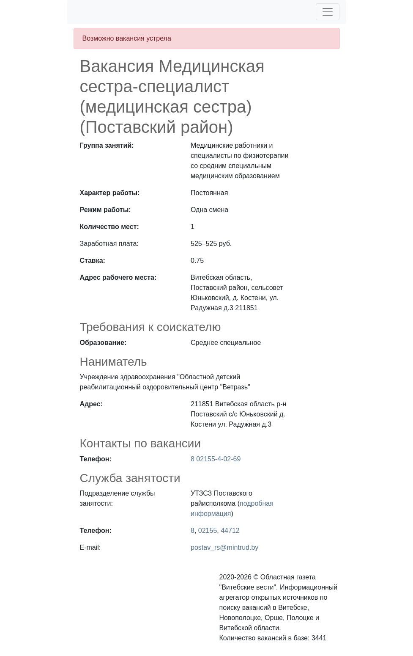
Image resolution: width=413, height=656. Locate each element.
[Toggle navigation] (327, 11)
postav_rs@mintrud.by (224, 547)
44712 (230, 530)
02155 (207, 530)
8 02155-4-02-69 (216, 459)
